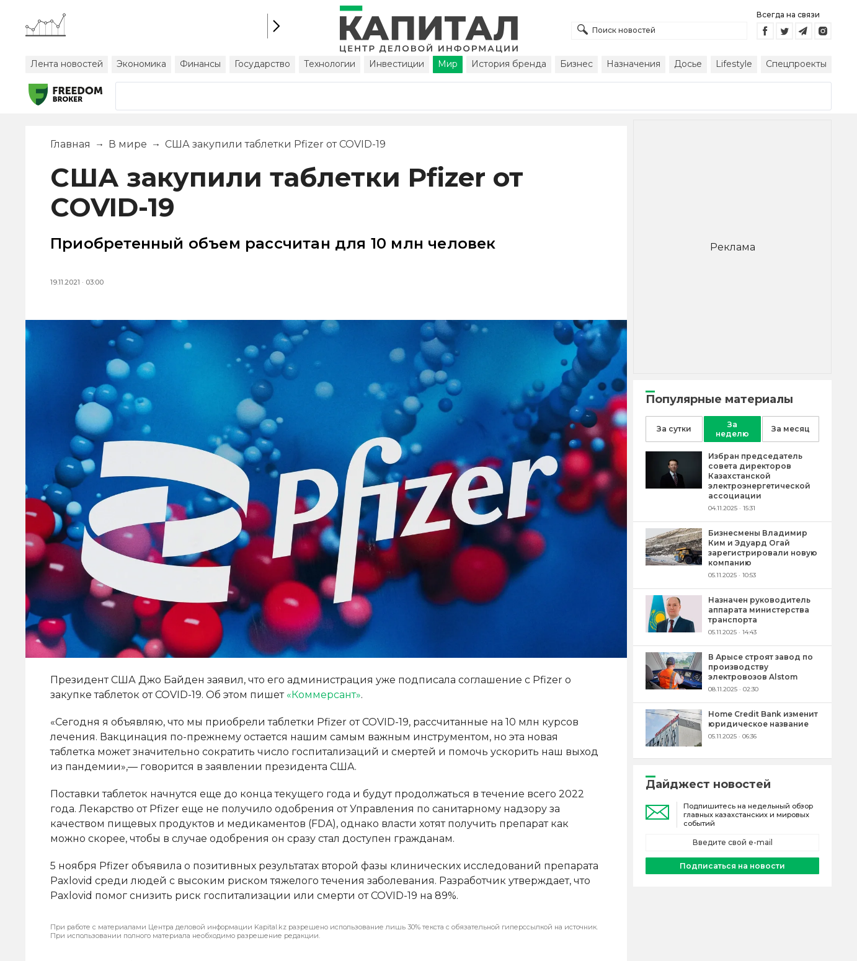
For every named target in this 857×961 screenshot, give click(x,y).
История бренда (508, 63)
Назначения (633, 63)
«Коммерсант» (323, 695)
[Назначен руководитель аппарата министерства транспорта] (674, 629)
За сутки (674, 428)
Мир (448, 63)
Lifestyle (734, 63)
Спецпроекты (796, 63)
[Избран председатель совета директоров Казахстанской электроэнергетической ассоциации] (674, 485)
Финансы (200, 63)
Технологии (329, 63)
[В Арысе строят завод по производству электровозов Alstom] (674, 686)
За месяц (790, 428)
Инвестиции (396, 63)
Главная (70, 144)
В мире (128, 144)
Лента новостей (66, 63)
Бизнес (576, 63)
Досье (688, 63)
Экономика (141, 63)
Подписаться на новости (732, 865)
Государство (262, 63)
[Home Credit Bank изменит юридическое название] (674, 743)
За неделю (732, 429)
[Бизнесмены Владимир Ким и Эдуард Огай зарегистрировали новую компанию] (674, 562)
